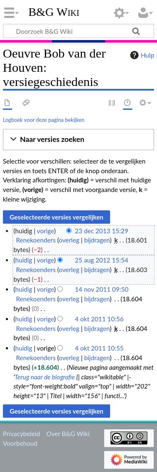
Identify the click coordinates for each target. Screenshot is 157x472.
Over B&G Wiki (68, 433)
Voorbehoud (20, 443)
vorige (45, 231)
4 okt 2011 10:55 (99, 348)
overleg (69, 240)
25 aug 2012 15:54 (101, 260)
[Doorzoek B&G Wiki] (78, 31)
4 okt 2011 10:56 (99, 319)
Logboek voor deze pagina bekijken (44, 119)
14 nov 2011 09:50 (102, 289)
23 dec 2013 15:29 (101, 231)
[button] (78, 139)
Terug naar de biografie (45, 377)
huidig (23, 260)
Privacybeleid (21, 433)
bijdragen (97, 240)
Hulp (141, 55)
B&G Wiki (54, 12)
